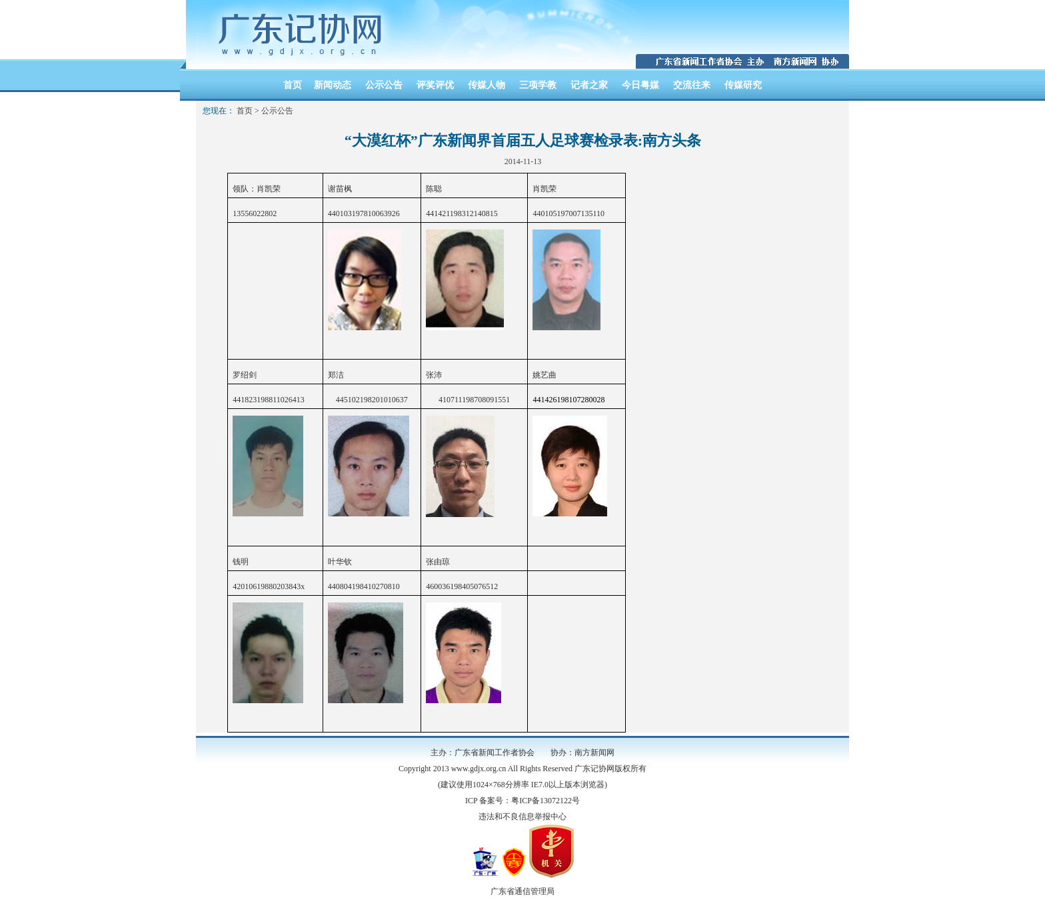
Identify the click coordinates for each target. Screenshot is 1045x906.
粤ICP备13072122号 (545, 800)
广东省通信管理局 (522, 891)
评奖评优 (435, 85)
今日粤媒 (640, 85)
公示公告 (384, 85)
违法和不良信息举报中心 (522, 816)
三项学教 (537, 85)
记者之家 (589, 85)
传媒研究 (743, 85)
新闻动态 (332, 85)
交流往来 (691, 85)
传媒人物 (486, 85)
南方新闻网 (594, 752)
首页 (292, 85)
